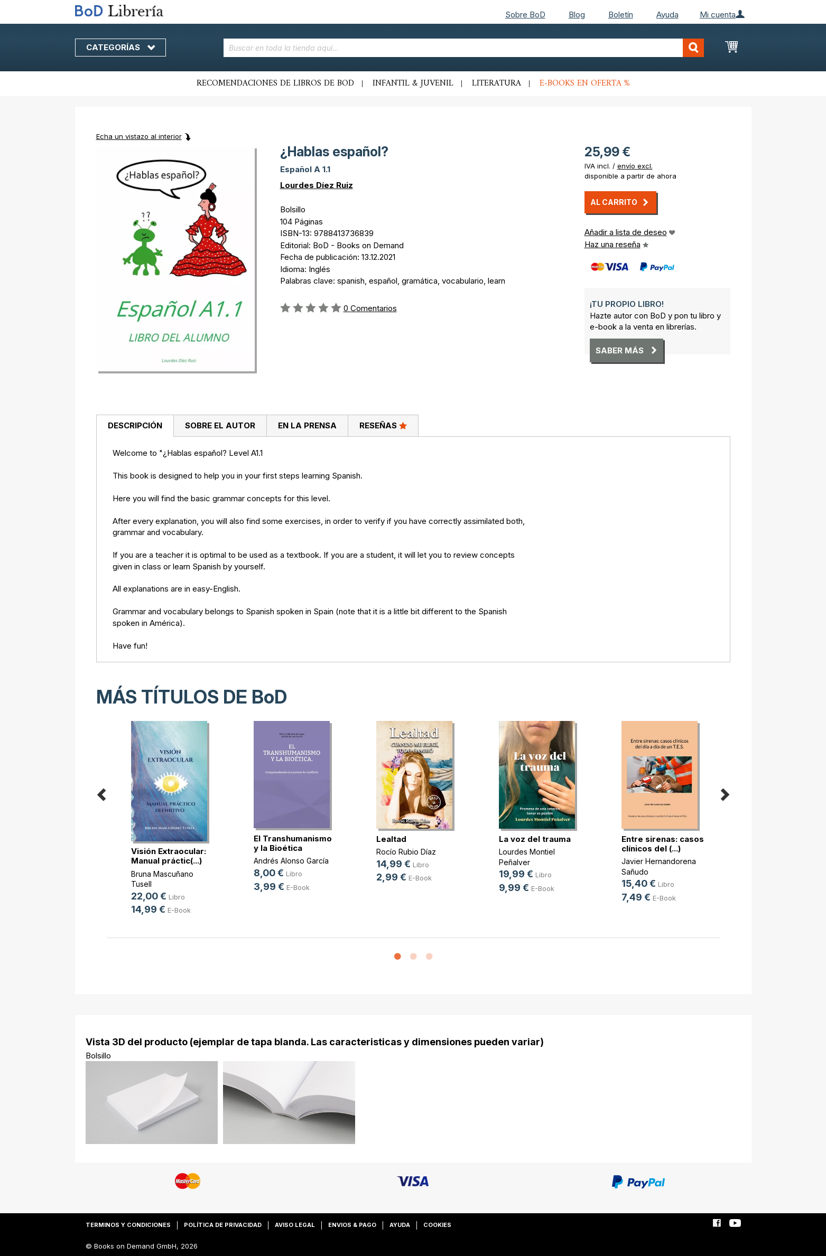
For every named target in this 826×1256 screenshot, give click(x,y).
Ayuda (667, 15)
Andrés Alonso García (291, 860)
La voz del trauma (535, 839)
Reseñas (383, 425)
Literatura (496, 83)
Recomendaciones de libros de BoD (275, 83)
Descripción (135, 425)
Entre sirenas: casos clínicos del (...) (662, 844)
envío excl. (635, 166)
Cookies (437, 1225)
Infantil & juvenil (413, 83)
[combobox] (464, 48)
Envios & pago (352, 1225)
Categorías (120, 47)
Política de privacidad (223, 1225)
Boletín (620, 15)
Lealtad (391, 839)
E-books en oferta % (585, 83)
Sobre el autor (220, 425)
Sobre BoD (525, 15)
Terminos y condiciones (128, 1225)
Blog (577, 15)
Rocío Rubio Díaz (406, 851)
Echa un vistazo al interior (139, 136)
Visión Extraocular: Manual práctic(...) (168, 856)
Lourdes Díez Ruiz (316, 185)
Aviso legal (295, 1225)
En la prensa (307, 425)
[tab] (134, 426)
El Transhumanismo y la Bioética (293, 843)
